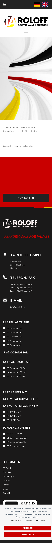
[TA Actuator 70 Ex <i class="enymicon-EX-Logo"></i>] (26, 377)
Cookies (29, 520)
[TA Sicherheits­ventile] (26, 442)
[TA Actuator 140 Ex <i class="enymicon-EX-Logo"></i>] (26, 368)
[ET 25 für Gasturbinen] (26, 438)
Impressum (40, 520)
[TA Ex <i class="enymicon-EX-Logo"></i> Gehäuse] (26, 434)
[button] (26, 31)
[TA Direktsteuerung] (26, 446)
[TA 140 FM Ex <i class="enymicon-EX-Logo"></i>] (26, 412)
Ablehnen (28, 528)
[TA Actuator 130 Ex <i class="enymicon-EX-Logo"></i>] (26, 373)
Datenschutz (15, 520)
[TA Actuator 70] (26, 341)
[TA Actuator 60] (26, 345)
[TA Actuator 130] (26, 333)
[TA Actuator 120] (26, 337)
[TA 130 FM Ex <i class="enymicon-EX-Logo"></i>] (26, 416)
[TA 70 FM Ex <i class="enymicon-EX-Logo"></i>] (26, 420)
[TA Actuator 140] (26, 329)
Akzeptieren (27, 534)
